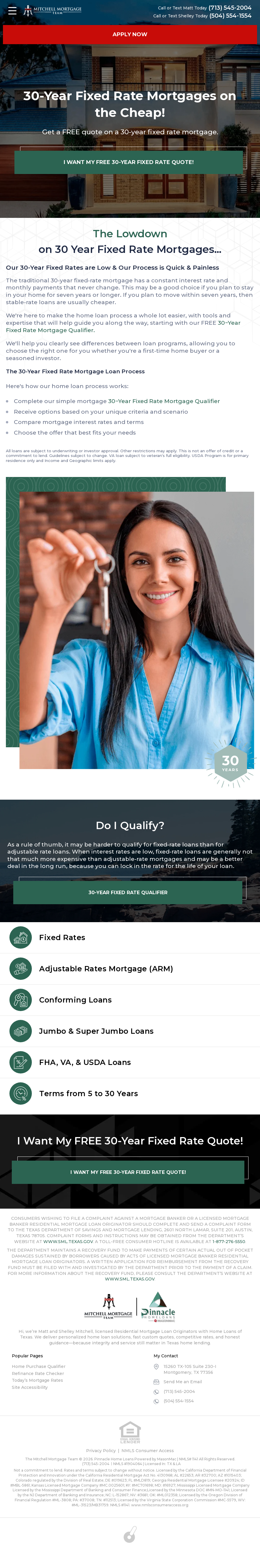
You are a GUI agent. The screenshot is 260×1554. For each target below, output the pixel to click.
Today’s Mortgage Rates (37, 1380)
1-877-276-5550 (229, 1241)
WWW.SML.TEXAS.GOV (68, 1241)
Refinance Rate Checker (38, 1373)
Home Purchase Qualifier (38, 1366)
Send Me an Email (183, 1381)
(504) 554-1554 (230, 16)
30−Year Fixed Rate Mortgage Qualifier (164, 401)
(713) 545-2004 (230, 8)
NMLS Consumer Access (147, 1450)
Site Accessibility (30, 1387)
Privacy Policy (101, 1450)
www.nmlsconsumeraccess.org (159, 1505)
